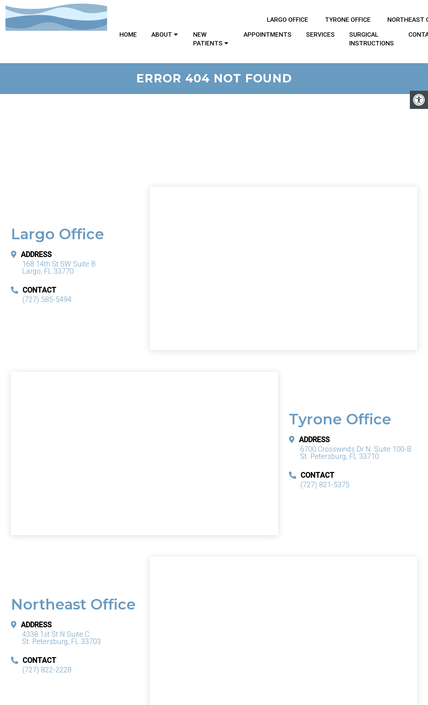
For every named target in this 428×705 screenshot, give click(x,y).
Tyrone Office (348, 19)
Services (320, 34)
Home (128, 34)
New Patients (208, 39)
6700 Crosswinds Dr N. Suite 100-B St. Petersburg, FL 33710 (355, 452)
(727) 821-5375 (325, 484)
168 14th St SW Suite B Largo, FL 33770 (58, 267)
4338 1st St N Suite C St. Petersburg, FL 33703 (61, 638)
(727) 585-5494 (47, 299)
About (161, 34)
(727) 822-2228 (47, 669)
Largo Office (287, 19)
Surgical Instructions (371, 39)
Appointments (268, 34)
